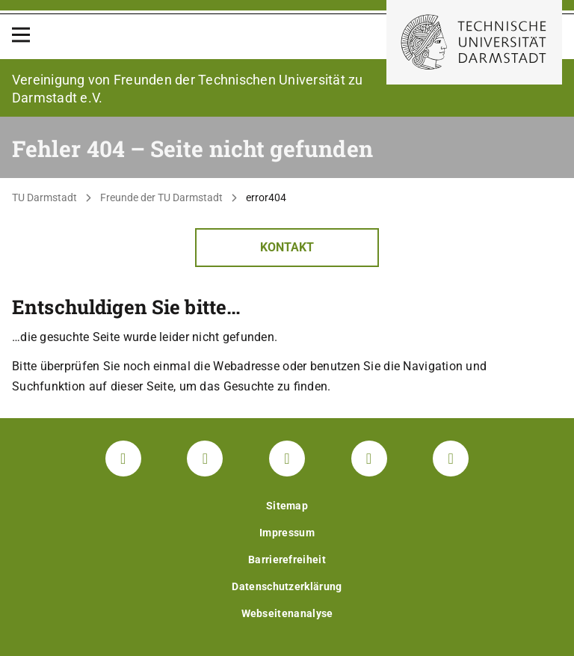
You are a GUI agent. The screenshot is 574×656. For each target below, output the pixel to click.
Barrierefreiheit (287, 559)
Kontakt (287, 247)
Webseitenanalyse (287, 613)
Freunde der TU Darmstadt (161, 197)
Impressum (287, 533)
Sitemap (287, 506)
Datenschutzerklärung (287, 586)
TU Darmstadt (44, 197)
